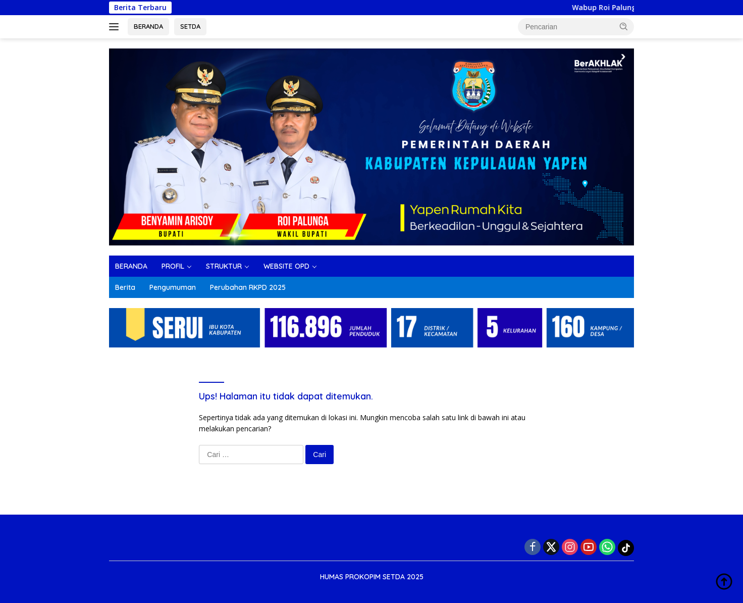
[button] (624, 26)
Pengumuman (172, 287)
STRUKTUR (224, 266)
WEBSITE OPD (286, 266)
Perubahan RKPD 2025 (248, 287)
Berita (125, 287)
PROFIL (173, 266)
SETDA (190, 26)
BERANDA (148, 26)
